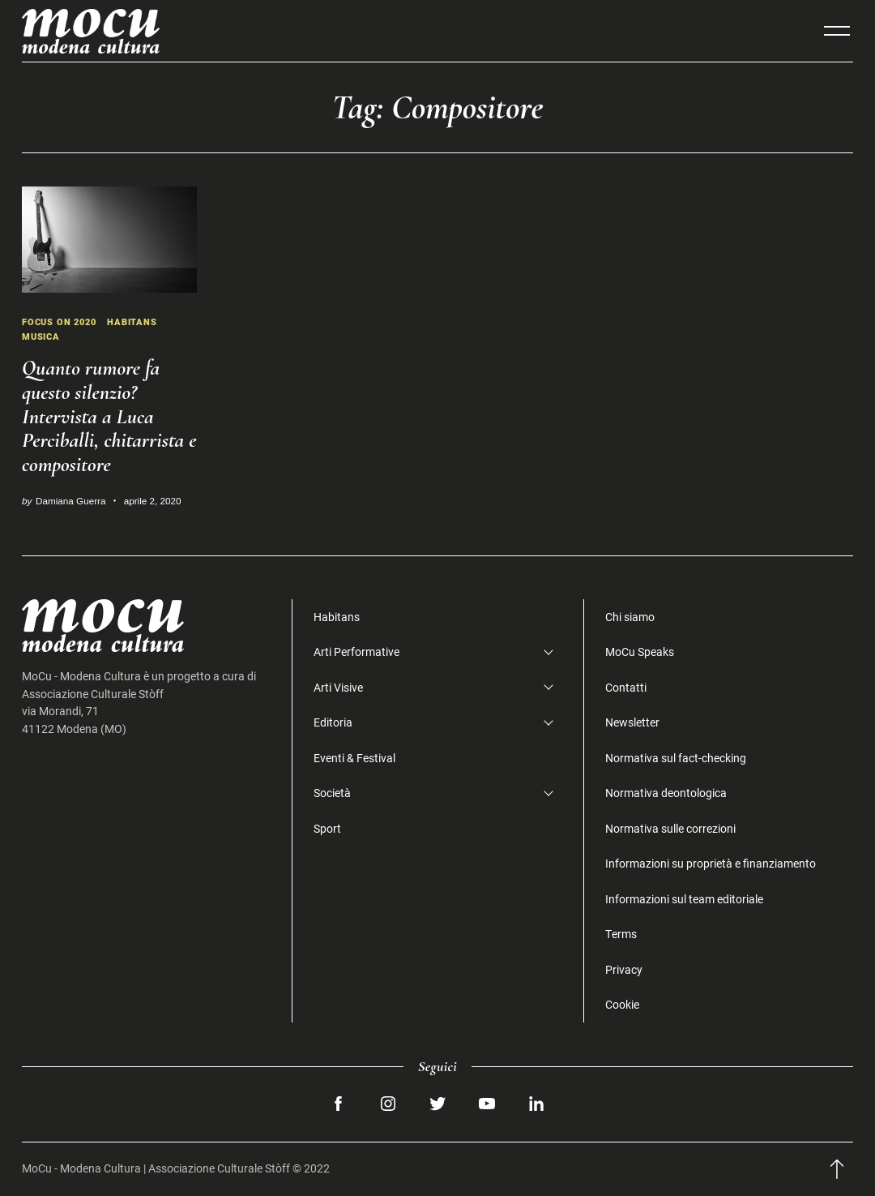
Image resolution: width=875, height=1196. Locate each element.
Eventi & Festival (354, 757)
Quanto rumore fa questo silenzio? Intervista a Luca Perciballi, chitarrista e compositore (109, 416)
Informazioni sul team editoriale (684, 899)
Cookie (622, 1004)
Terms (621, 933)
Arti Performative (356, 651)
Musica (43, 336)
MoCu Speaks (639, 651)
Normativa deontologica (666, 792)
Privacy (623, 969)
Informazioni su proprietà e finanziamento (710, 863)
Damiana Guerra (70, 500)
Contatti (626, 687)
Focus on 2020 (62, 321)
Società (332, 792)
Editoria (333, 722)
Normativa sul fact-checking (675, 757)
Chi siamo (630, 616)
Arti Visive (338, 687)
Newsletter (632, 722)
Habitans (140, 321)
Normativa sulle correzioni (670, 828)
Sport (327, 828)
